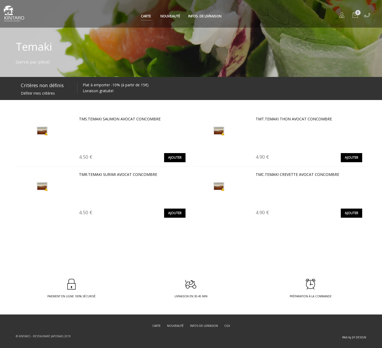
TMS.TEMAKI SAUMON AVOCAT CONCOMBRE (120, 118)
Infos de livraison (204, 326)
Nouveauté (170, 16)
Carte (146, 16)
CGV (227, 326)
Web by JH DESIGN (354, 337)
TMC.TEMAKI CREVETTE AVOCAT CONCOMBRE (297, 174)
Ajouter (174, 157)
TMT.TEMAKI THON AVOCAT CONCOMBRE (294, 118)
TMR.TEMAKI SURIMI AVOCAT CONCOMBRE (118, 174)
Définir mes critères (38, 93)
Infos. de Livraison (204, 16)
